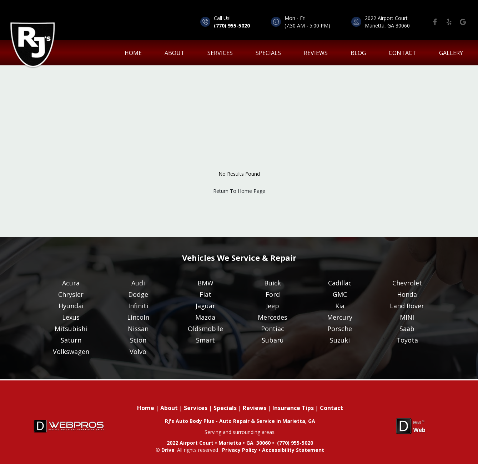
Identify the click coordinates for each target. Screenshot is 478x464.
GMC (340, 294)
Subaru (273, 340)
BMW (205, 283)
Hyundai (71, 305)
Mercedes (272, 317)
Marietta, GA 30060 (387, 25)
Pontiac (272, 328)
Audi (138, 283)
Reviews (316, 53)
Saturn (71, 340)
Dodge (138, 294)
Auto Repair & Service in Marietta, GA (267, 421)
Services (220, 53)
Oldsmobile (205, 328)
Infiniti (138, 305)
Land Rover (407, 305)
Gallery (451, 53)
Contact (402, 53)
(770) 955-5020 (232, 25)
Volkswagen (71, 351)
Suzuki (340, 340)
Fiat (205, 294)
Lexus (71, 317)
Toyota (407, 340)
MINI (407, 317)
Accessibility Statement (293, 449)
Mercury (339, 317)
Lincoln (138, 317)
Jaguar (205, 305)
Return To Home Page (239, 191)
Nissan (138, 328)
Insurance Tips (293, 408)
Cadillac (340, 283)
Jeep (272, 305)
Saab (406, 328)
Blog (358, 53)
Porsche (339, 328)
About (175, 53)
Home (145, 408)
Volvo (138, 351)
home (133, 53)
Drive (168, 449)
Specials (268, 53)
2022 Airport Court (386, 18)
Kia (339, 305)
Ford (273, 294)
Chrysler (71, 294)
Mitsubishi (71, 328)
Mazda (205, 317)
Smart (205, 340)
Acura (71, 283)
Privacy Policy (239, 449)
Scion (138, 340)
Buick (272, 283)
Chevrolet (407, 283)
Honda (407, 294)
